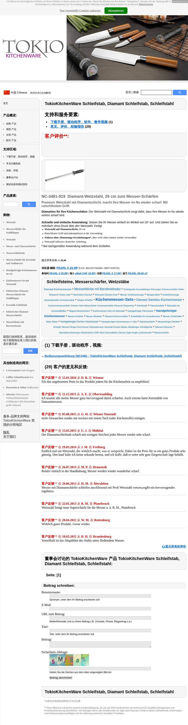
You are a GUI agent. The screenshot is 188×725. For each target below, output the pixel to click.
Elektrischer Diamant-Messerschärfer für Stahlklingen (17, 294)
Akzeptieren (116, 10)
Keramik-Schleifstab (16, 305)
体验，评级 (12, 170)
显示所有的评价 (175, 546)
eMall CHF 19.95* (85, 273)
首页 (128, 92)
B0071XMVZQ (111, 268)
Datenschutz (146, 4)
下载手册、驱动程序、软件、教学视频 (79, 122)
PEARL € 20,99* (67, 267)
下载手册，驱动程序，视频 (20, 156)
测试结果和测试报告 (17, 184)
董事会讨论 (12, 177)
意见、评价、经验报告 (67, 127)
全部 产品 (11, 134)
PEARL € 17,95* (111, 273)
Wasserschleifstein (15, 253)
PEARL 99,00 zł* (138, 273)
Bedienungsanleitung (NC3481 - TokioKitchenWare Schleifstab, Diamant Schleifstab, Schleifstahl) (113, 356)
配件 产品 (11, 140)
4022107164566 (94, 268)
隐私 (6, 432)
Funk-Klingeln (20, 370)
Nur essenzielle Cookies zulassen (80, 10)
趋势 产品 (11, 123)
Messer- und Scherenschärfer (21, 246)
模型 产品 (11, 129)
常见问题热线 (13, 163)
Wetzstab (10, 222)
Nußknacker (22, 387)
